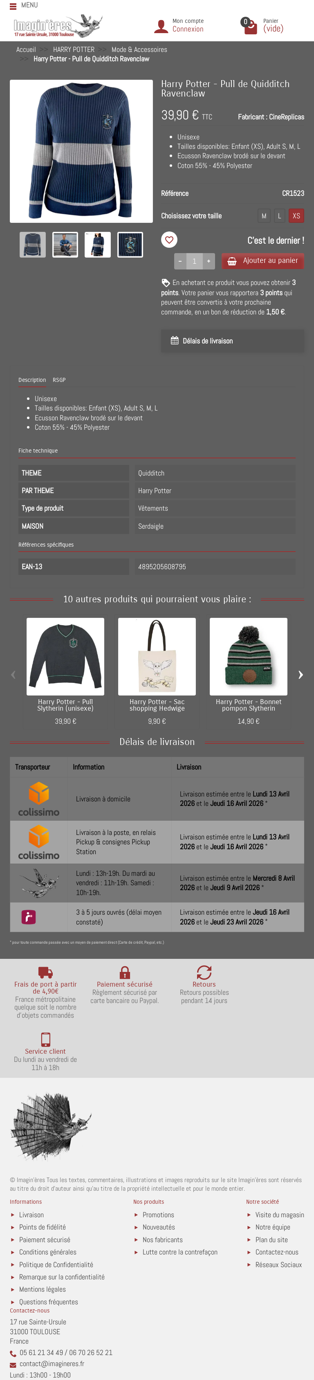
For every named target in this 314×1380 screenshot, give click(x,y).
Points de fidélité (42, 1175)
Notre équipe (273, 1175)
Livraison (31, 1163)
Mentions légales (42, 1238)
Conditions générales (47, 1200)
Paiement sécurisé (44, 1188)
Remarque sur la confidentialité (62, 1225)
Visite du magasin (280, 1163)
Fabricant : (252, 116)
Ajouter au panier (261, 261)
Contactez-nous (277, 1200)
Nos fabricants (163, 1188)
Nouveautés (159, 1175)
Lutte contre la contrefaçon (180, 1200)
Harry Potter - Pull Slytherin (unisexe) (65, 706)
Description (32, 380)
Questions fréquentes (48, 1250)
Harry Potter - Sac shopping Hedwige (157, 706)
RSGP (59, 380)
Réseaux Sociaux (279, 1213)
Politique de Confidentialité (56, 1213)
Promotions (158, 1163)
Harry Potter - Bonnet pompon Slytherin (249, 706)
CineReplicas (286, 116)
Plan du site (272, 1188)
